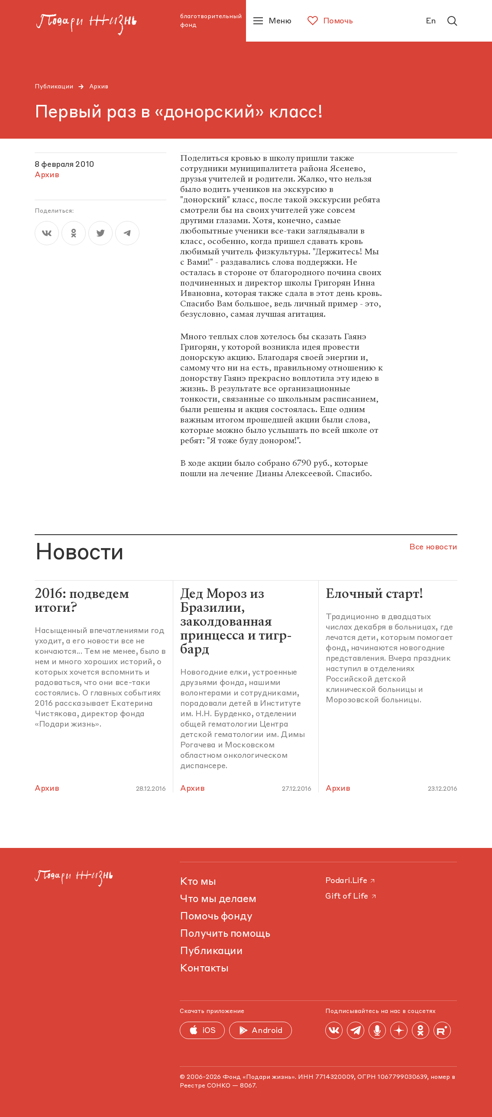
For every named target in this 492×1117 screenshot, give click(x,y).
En (431, 21)
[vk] (47, 233)
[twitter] (100, 233)
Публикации (54, 87)
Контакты (204, 969)
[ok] (74, 233)
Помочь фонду (216, 917)
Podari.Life (350, 881)
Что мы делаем (218, 899)
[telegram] (127, 233)
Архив (98, 87)
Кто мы (198, 882)
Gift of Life (351, 896)
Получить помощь (225, 934)
